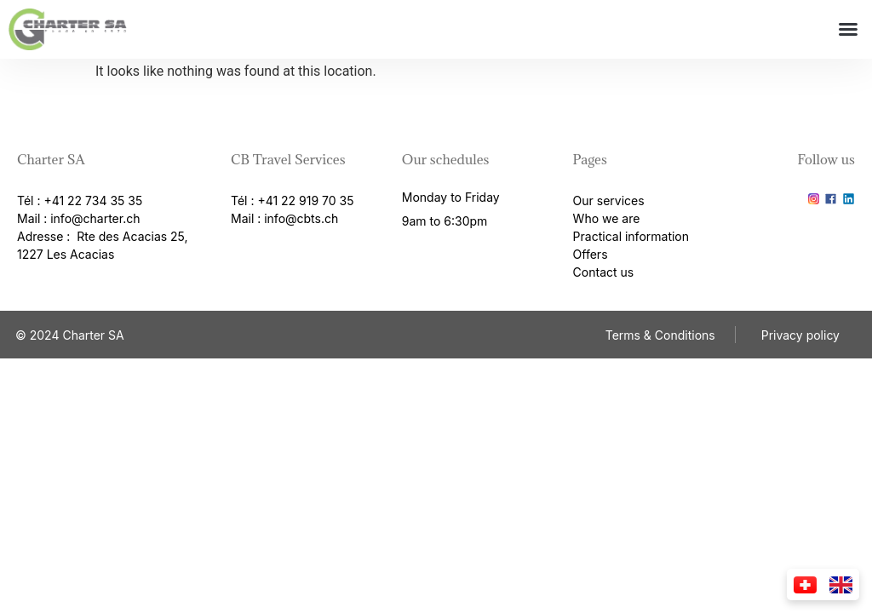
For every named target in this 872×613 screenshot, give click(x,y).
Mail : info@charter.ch (78, 218)
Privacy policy (800, 335)
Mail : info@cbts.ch (284, 218)
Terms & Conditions (660, 335)
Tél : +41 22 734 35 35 (79, 200)
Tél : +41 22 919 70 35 (292, 200)
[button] (848, 29)
